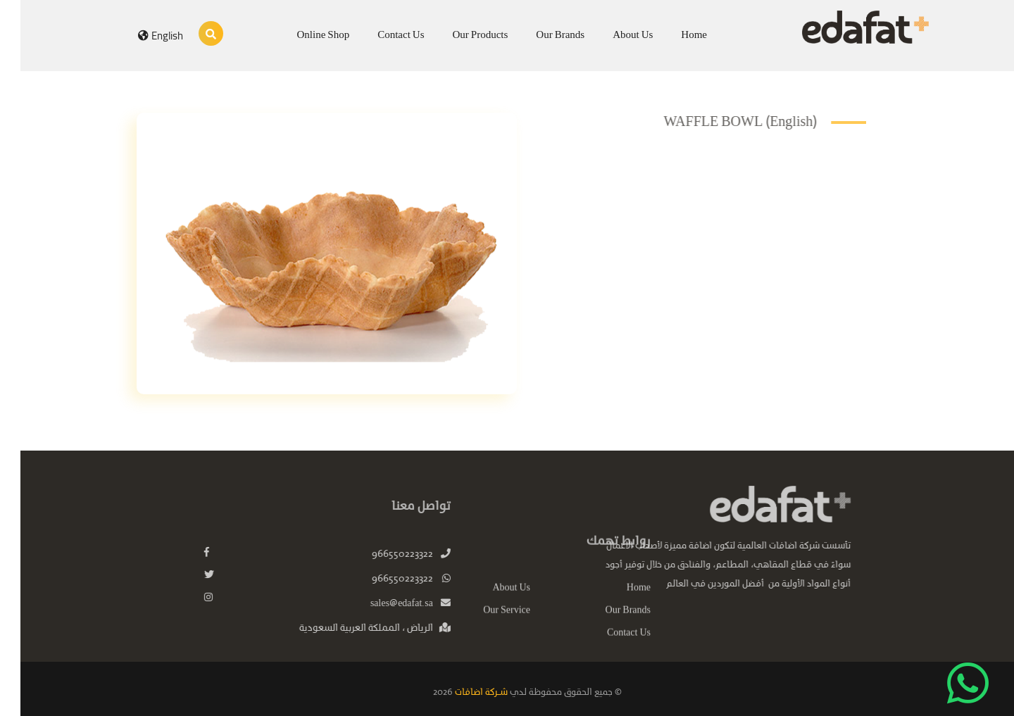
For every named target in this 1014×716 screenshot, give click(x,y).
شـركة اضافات (459, 692)
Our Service (486, 624)
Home (674, 35)
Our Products (460, 35)
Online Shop (303, 35)
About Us (612, 35)
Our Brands (539, 35)
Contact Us (380, 35)
